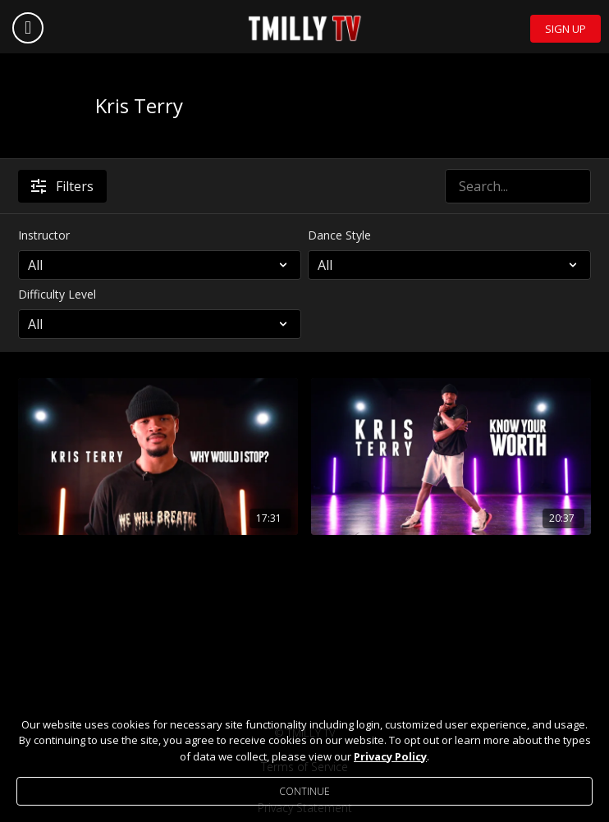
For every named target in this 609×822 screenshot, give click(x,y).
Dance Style (339, 235)
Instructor (44, 235)
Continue (304, 791)
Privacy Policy (390, 756)
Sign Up (565, 28)
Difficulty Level (57, 294)
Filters (62, 186)
